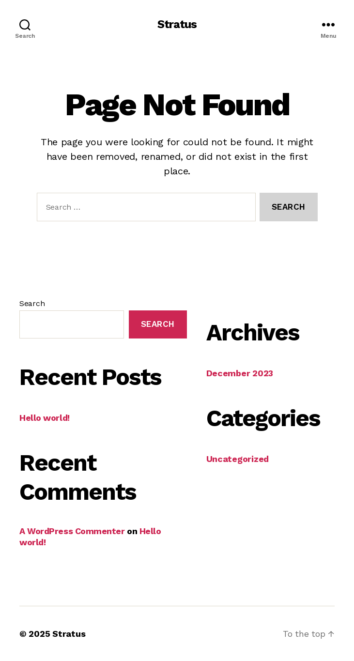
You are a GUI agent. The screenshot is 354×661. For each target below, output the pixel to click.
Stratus (177, 24)
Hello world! (44, 418)
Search (32, 303)
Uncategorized (237, 459)
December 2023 (240, 373)
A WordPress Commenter (72, 531)
